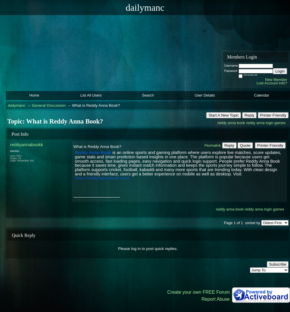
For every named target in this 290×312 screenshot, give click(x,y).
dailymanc (17, 105)
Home (34, 95)
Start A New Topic (224, 115)
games (280, 123)
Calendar (261, 95)
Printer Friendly (273, 115)
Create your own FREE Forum (198, 292)
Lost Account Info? (272, 83)
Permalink (212, 145)
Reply (249, 115)
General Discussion (49, 105)
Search (148, 95)
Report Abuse (216, 299)
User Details (205, 95)
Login (280, 71)
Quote (245, 145)
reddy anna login (259, 123)
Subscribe (277, 264)
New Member (276, 79)
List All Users (91, 95)
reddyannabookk (26, 144)
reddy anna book (231, 123)
